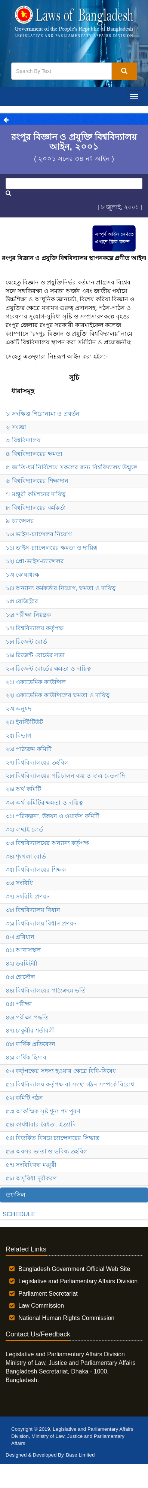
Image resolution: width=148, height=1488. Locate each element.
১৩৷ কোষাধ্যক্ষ (22, 574)
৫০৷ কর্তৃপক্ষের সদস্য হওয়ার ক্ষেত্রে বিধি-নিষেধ (61, 1071)
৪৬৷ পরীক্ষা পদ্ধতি (27, 1017)
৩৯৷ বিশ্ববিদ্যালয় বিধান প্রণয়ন (41, 923)
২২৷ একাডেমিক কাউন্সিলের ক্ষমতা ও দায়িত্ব (58, 695)
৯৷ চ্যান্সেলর (20, 521)
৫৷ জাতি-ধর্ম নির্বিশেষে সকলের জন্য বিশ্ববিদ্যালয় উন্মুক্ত (71, 467)
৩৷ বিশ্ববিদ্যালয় (23, 440)
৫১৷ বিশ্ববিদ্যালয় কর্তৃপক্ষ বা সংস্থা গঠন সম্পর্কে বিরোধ (70, 1084)
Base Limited (80, 1455)
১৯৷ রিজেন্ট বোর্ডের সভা (35, 655)
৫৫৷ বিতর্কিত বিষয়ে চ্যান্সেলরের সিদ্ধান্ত (52, 1138)
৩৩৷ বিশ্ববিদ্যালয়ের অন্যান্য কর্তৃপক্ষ (47, 843)
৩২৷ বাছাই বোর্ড (24, 829)
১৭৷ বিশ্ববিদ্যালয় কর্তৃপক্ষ (35, 628)
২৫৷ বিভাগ (18, 735)
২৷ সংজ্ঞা (16, 427)
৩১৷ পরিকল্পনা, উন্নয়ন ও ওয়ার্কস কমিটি (52, 816)
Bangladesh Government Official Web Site (74, 1269)
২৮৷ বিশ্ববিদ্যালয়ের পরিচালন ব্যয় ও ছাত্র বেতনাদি (65, 775)
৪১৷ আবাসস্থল (23, 950)
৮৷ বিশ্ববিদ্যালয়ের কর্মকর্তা (36, 507)
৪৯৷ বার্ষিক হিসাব (26, 1057)
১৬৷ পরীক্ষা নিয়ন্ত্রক (28, 615)
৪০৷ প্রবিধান (20, 937)
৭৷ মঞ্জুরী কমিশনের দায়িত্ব (35, 494)
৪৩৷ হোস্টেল (20, 977)
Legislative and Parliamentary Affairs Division (78, 1281)
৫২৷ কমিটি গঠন (24, 1098)
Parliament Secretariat (47, 1293)
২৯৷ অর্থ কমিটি (23, 789)
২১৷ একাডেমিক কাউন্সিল (36, 682)
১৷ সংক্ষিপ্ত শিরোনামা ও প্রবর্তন (43, 414)
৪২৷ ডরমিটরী (21, 963)
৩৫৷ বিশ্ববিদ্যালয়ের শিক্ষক (36, 869)
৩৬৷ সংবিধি (19, 883)
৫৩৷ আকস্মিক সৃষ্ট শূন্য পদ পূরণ (43, 1111)
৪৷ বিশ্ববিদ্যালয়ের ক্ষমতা (34, 454)
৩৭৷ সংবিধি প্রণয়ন (28, 896)
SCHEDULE (19, 1214)
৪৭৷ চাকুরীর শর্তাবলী (30, 1030)
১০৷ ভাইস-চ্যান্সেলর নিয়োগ (39, 534)
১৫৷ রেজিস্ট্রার (22, 601)
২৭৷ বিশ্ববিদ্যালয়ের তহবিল (37, 762)
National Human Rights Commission (66, 1318)
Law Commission (41, 1305)
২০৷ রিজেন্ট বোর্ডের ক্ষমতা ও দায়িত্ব (48, 668)
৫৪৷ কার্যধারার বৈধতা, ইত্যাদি (40, 1124)
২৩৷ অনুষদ (18, 708)
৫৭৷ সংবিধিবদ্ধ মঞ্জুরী (31, 1165)
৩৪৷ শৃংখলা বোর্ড (26, 856)
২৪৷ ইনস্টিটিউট (24, 722)
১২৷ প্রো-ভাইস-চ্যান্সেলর (35, 561)
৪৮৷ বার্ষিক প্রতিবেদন (30, 1044)
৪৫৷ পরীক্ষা (19, 1004)
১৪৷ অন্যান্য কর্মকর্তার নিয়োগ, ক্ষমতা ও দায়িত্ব (60, 588)
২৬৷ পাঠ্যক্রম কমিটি (29, 749)
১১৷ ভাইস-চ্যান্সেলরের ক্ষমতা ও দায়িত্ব (51, 548)
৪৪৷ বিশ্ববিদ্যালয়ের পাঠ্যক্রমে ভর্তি (46, 990)
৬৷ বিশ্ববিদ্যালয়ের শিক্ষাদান (37, 481)
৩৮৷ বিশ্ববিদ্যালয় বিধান (33, 910)
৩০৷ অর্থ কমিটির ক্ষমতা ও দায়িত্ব (44, 802)
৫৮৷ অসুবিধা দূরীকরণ (31, 1178)
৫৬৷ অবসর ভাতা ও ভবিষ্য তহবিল (47, 1151)
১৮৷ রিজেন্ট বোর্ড (26, 641)
